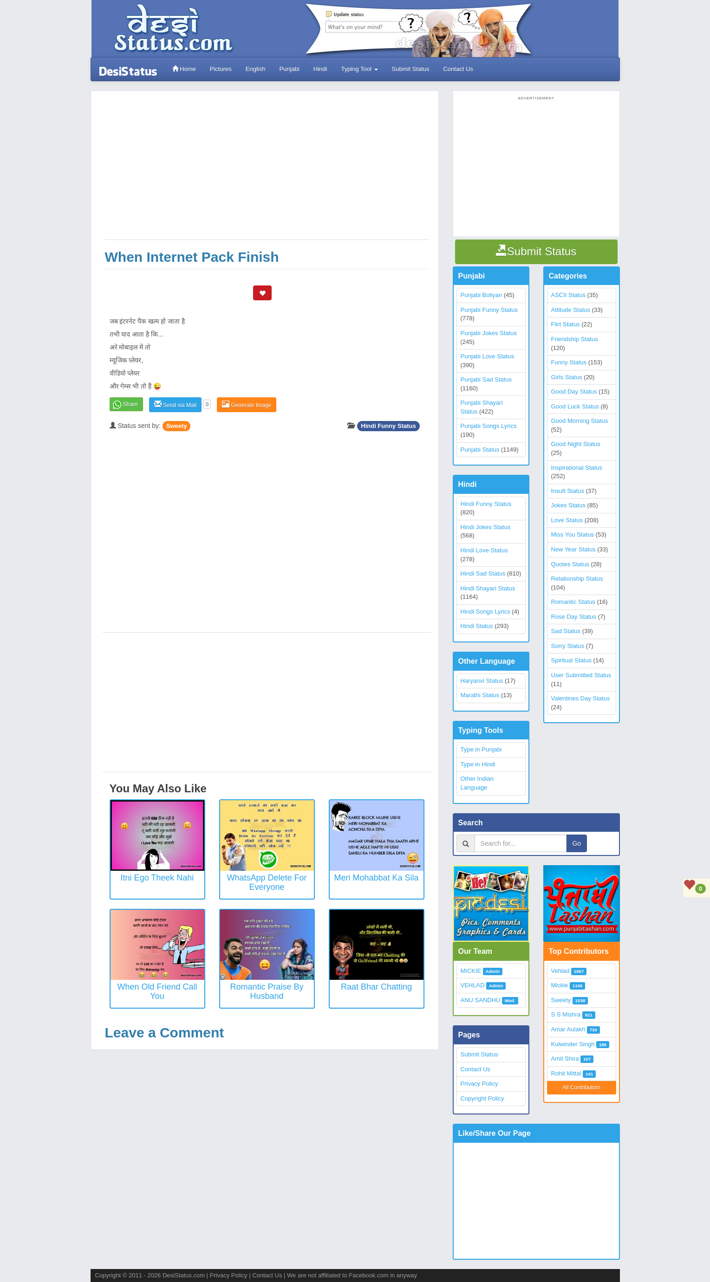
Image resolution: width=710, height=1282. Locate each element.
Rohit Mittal (566, 1073)
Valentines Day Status (580, 698)
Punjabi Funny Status (489, 309)
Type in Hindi (478, 764)
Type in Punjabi (481, 749)
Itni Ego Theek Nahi (157, 877)
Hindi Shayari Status (488, 588)
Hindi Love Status (484, 550)
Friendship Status (574, 339)
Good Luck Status (575, 406)
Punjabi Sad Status (486, 379)
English (256, 68)
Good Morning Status (579, 420)
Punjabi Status (480, 449)
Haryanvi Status (482, 680)
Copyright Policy (482, 1098)
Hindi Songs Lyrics (485, 611)
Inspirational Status (577, 467)
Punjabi (289, 68)
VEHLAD (473, 985)
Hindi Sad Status (483, 573)
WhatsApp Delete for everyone (266, 882)
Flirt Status (565, 324)
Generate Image (246, 404)
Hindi (320, 68)
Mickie (559, 985)
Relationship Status (577, 578)
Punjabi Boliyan (481, 294)
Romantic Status (573, 601)
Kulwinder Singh (573, 1044)
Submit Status (411, 68)
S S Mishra (566, 1014)
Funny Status (569, 362)
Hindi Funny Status (388, 425)
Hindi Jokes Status (486, 527)
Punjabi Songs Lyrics (489, 425)
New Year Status (573, 549)
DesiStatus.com (184, 1275)
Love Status (567, 520)
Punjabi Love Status (488, 356)
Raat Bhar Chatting (376, 986)
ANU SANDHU (481, 1000)
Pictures (221, 68)
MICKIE (471, 970)
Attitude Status (571, 309)
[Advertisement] (267, 170)
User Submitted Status (581, 675)
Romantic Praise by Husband (266, 991)
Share (130, 404)
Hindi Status (477, 625)
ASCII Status (568, 294)
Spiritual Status (571, 660)
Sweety (176, 425)
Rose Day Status (574, 616)
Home (184, 68)
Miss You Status (572, 534)
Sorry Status (568, 645)
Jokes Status (568, 505)
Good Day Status (574, 391)
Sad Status (566, 631)
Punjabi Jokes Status (489, 333)
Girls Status (566, 377)
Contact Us (458, 68)
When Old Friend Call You (157, 991)
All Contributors (581, 1087)
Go (576, 843)
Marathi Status (480, 695)
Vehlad (560, 970)
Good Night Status (575, 443)
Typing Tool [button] (359, 68)
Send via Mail (175, 404)
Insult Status (568, 490)
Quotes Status (570, 564)
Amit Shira (565, 1058)
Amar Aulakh (568, 1029)
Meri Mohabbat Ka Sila (376, 877)
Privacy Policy (479, 1083)
